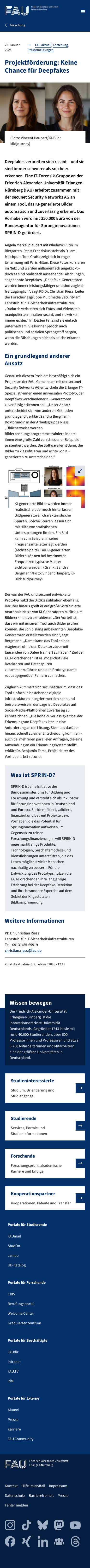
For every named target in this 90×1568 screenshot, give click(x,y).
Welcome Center (21, 1313)
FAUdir (13, 1352)
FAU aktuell (43, 45)
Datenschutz (15, 1495)
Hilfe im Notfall (33, 1486)
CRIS (11, 1294)
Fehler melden (16, 1505)
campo (13, 1255)
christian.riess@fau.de (23, 950)
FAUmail (14, 1236)
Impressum (58, 1486)
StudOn (14, 1246)
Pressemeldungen (41, 50)
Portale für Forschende (27, 1282)
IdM (11, 1381)
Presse (13, 1419)
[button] (45, 1088)
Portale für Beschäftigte (27, 1340)
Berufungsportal (21, 1303)
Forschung (60, 45)
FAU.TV (13, 1371)
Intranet (14, 1361)
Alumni (13, 1410)
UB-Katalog (17, 1265)
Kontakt (11, 1486)
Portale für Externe (23, 1398)
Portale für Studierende (27, 1224)
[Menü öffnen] (83, 11)
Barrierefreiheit (41, 1495)
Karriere (14, 1429)
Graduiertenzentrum (24, 1323)
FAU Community (20, 1439)
